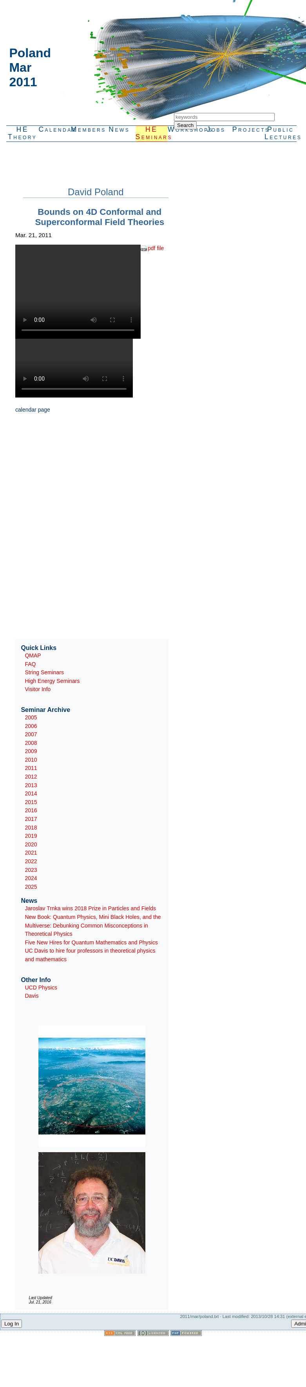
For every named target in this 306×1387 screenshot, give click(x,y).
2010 (31, 760)
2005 (31, 717)
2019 (31, 836)
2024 (31, 878)
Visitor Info (38, 689)
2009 (31, 751)
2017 (31, 819)
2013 (31, 785)
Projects (248, 129)
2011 (31, 768)
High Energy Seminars (52, 681)
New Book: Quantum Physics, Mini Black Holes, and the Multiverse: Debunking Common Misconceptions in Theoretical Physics (93, 925)
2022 (31, 861)
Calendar (54, 129)
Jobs (215, 129)
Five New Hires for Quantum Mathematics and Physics (91, 942)
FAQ (30, 664)
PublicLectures (280, 133)
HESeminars (152, 133)
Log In (11, 1324)
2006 (31, 726)
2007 (31, 734)
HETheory (22, 133)
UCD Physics (41, 987)
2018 (31, 827)
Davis (31, 996)
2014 (31, 793)
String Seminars (44, 672)
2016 (31, 810)
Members (87, 129)
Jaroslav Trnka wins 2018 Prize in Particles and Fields (90, 908)
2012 (31, 776)
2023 (31, 870)
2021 (31, 853)
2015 (31, 802)
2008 (31, 743)
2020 (31, 844)
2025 (31, 887)
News (119, 129)
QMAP (33, 655)
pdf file (156, 248)
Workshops (184, 129)
